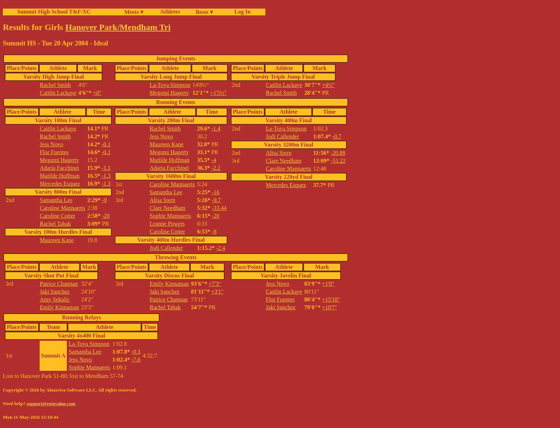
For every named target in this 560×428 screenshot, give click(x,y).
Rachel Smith (55, 85)
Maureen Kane (57, 240)
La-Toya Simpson (170, 85)
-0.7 (336, 136)
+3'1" (217, 292)
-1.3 (105, 176)
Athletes (170, 12)
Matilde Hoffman (60, 176)
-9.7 (216, 200)
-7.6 (135, 359)
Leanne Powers (167, 224)
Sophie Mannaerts (170, 216)
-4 (213, 160)
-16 (215, 192)
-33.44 (219, 208)
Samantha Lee (56, 200)
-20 (106, 216)
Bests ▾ (204, 12)
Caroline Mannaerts (62, 208)
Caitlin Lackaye (58, 93)
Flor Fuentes (54, 152)
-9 (104, 200)
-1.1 (105, 168)
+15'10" (331, 299)
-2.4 (220, 248)
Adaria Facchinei (59, 168)
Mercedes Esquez (60, 184)
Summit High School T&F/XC (54, 12)
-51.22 (338, 161)
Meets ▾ (133, 12)
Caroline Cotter (57, 216)
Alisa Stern (162, 200)
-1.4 (215, 129)
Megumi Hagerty (169, 93)
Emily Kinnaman (59, 307)
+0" (97, 93)
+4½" (328, 85)
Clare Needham (167, 208)
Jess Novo (51, 144)
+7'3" (215, 284)
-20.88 (337, 153)
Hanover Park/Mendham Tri (118, 27)
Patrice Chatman (59, 284)
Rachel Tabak (55, 224)
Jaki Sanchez (55, 292)
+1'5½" (218, 93)
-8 (214, 231)
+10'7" (329, 307)
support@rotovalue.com (50, 403)
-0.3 (135, 352)
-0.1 (105, 144)
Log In (241, 12)
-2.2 (215, 168)
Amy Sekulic (55, 299)
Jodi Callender (166, 248)
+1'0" (328, 284)
